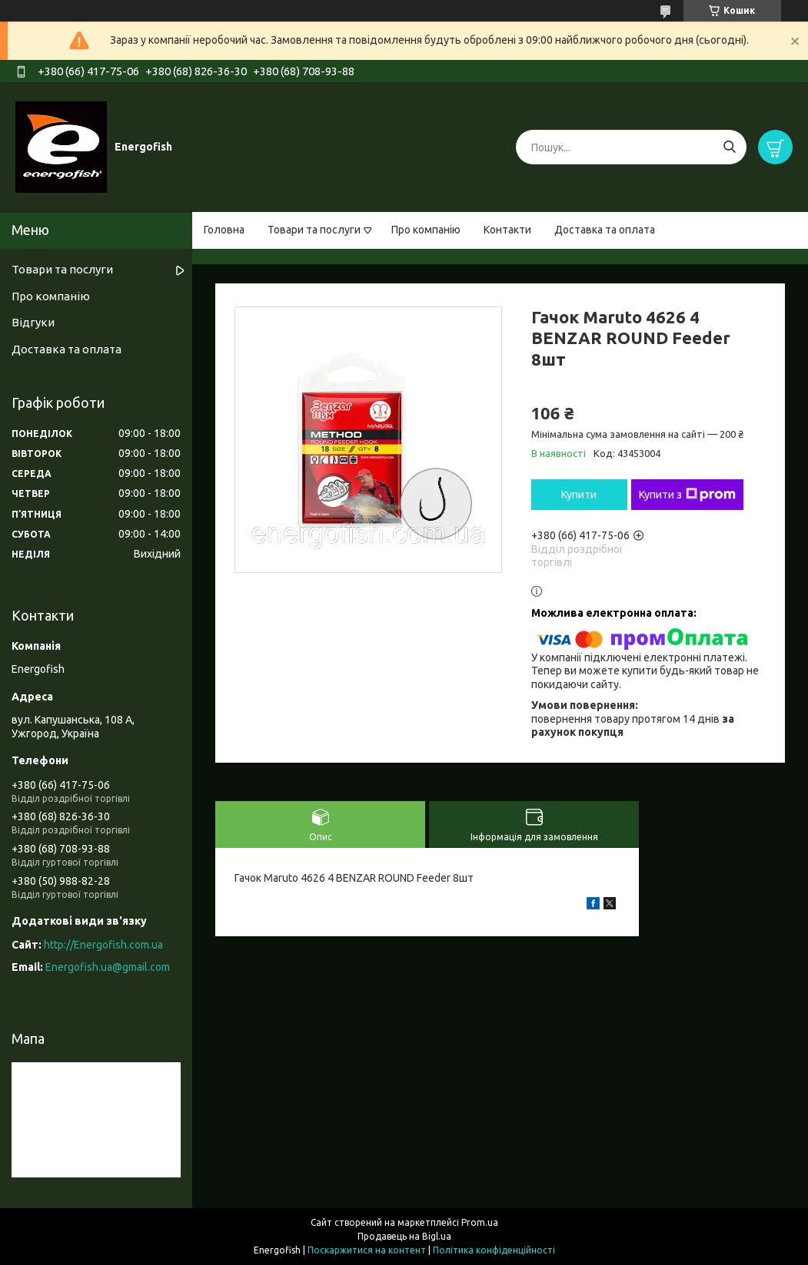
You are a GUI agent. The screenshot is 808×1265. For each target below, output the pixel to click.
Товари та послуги (314, 230)
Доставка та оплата (604, 230)
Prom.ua (479, 1222)
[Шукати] (729, 147)
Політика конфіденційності (494, 1250)
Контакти (507, 230)
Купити (579, 494)
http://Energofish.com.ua (103, 945)
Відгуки (33, 322)
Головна (224, 230)
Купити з (687, 495)
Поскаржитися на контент (367, 1250)
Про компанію (426, 230)
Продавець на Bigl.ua (404, 1236)
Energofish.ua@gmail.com (107, 967)
